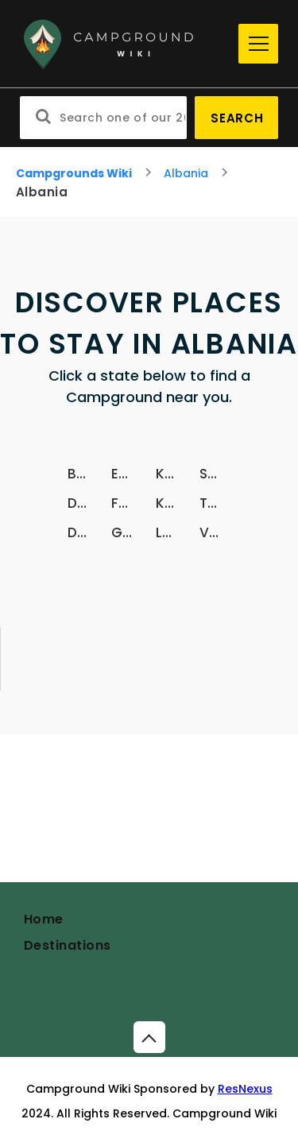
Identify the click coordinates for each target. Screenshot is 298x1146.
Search (237, 118)
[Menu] (258, 44)
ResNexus (245, 1089)
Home (44, 919)
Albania (186, 173)
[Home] (125, 44)
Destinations (67, 945)
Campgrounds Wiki (74, 173)
